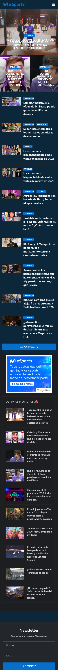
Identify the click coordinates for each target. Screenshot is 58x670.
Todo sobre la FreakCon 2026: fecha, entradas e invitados (39, 532)
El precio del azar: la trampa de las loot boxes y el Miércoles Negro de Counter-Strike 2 (37, 553)
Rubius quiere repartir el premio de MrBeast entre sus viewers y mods (44, 78)
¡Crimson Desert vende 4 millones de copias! (39, 571)
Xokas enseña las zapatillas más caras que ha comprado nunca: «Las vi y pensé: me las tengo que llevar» (39, 280)
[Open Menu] (53, 4)
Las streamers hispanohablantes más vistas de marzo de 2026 (38, 155)
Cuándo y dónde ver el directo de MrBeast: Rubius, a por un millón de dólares (15, 78)
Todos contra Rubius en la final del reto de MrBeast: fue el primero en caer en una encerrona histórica (30, 43)
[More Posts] (29, 347)
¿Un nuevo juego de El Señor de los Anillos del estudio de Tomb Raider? (39, 592)
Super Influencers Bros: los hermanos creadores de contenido (38, 132)
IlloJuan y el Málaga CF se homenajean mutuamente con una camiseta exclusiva (39, 251)
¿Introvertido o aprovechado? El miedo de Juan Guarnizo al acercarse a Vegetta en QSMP (38, 329)
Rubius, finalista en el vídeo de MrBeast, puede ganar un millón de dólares (39, 108)
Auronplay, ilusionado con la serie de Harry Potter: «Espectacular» (39, 199)
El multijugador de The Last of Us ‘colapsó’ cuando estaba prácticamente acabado (39, 514)
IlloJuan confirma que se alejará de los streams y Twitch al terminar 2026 (38, 303)
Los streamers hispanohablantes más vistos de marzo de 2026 (38, 177)
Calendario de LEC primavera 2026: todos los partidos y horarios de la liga (39, 494)
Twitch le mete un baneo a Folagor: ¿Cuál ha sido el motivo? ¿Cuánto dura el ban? (39, 226)
